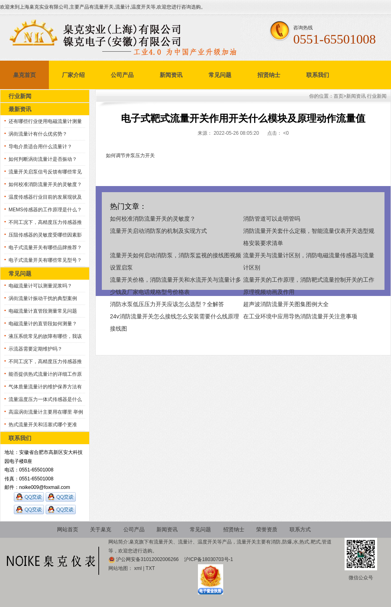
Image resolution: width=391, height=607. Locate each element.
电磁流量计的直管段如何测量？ (43, 324)
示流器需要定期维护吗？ (35, 349)
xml (138, 568)
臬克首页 (24, 75)
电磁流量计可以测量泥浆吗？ (40, 286)
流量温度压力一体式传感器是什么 (45, 399)
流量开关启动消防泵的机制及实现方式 (158, 231)
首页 (338, 96)
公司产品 (122, 75)
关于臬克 (100, 529)
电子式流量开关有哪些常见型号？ (45, 260)
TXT (150, 568)
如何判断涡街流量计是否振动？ (43, 159)
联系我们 (317, 75)
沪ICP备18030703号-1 (208, 559)
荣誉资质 (266, 529)
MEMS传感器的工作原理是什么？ (45, 210)
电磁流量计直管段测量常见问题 (43, 311)
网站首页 (67, 529)
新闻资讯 (171, 75)
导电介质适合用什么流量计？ (40, 146)
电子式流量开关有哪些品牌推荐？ (45, 247)
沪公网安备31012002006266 (148, 559)
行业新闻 (377, 96)
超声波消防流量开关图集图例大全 (286, 304)
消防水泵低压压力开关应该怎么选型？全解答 (167, 304)
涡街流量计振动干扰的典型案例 (43, 298)
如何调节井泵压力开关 (130, 155)
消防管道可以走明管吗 (271, 218)
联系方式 (300, 529)
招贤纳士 (268, 75)
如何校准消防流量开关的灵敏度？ (45, 184)
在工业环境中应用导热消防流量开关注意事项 (300, 316)
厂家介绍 (73, 75)
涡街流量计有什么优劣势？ (38, 134)
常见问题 (220, 75)
